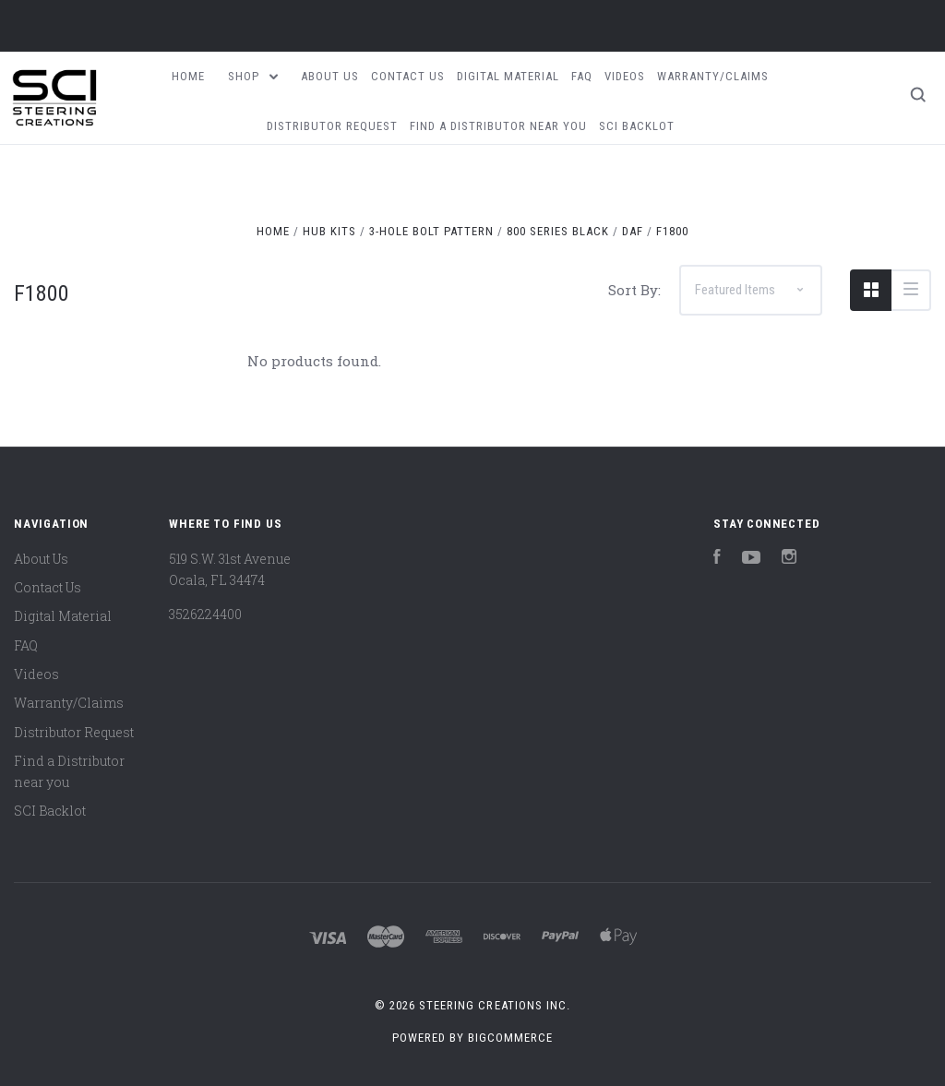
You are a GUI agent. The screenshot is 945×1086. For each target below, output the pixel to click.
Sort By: (634, 289)
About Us (330, 76)
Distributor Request (332, 126)
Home (188, 76)
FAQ (581, 76)
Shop (253, 76)
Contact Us (408, 76)
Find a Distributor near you (498, 126)
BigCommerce (510, 1037)
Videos (624, 76)
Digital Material (508, 76)
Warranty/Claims (713, 76)
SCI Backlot (637, 126)
